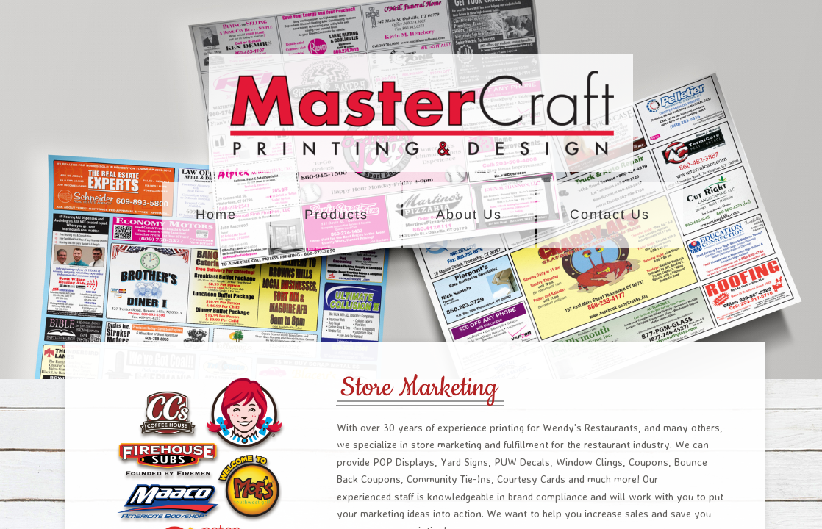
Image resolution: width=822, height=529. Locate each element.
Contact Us (610, 214)
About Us (469, 214)
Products (336, 214)
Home (216, 214)
